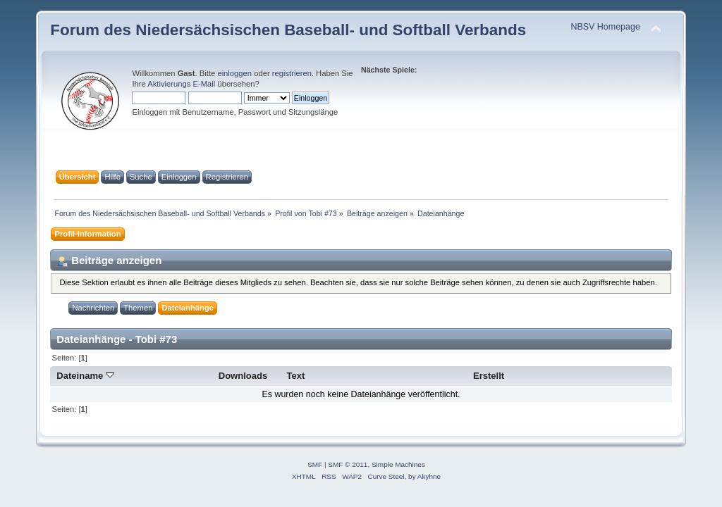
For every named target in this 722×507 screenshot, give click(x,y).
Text (296, 375)
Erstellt (488, 375)
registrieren (292, 73)
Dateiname (85, 375)
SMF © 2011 (347, 464)
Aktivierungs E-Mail (181, 84)
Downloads (243, 375)
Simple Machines (398, 464)
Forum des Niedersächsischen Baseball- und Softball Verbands (288, 30)
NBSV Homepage (605, 27)
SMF (314, 464)
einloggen (234, 73)
